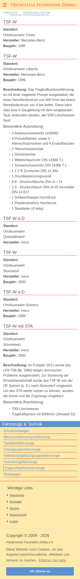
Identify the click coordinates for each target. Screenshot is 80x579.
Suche (14, 508)
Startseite (10, 13)
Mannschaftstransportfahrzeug (27, 437)
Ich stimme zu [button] (40, 571)
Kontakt (16, 501)
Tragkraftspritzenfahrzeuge (29, 15)
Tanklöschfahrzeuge (19, 443)
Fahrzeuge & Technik (37, 13)
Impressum (18, 515)
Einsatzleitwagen (16, 431)
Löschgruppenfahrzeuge (22, 449)
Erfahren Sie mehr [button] (52, 560)
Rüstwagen (12, 474)
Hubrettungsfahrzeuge (21, 462)
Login (14, 521)
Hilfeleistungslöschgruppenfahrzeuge (32, 455)
